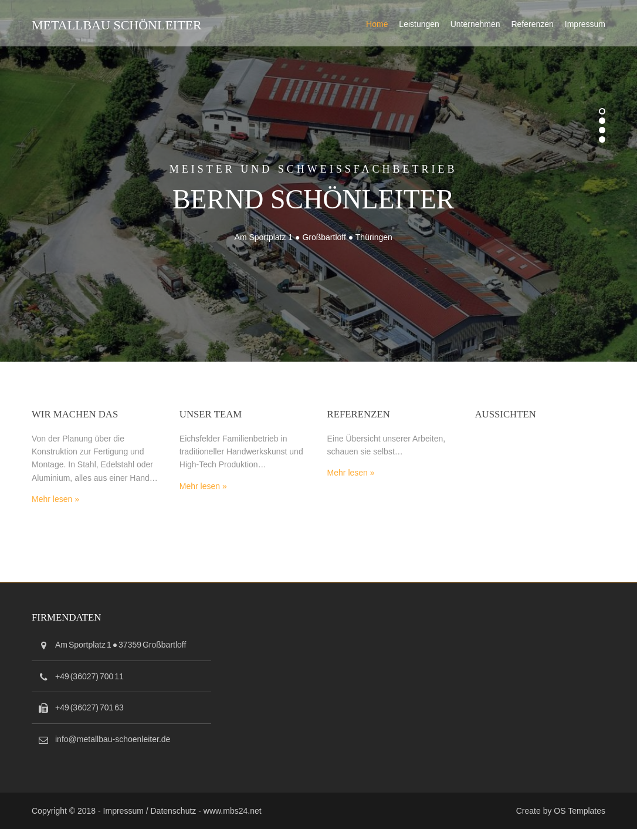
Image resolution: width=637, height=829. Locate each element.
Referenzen (532, 24)
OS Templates (579, 810)
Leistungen (419, 24)
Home (377, 24)
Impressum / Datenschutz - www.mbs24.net (182, 810)
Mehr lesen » (55, 499)
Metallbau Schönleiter (117, 25)
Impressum (585, 24)
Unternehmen (475, 24)
